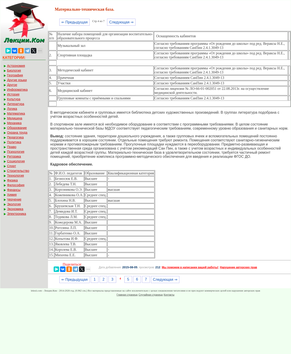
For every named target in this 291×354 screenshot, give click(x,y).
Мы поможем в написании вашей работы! (190, 267)
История (13, 94)
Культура (13, 99)
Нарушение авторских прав (238, 267)
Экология (14, 204)
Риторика (14, 156)
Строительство (18, 171)
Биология (14, 70)
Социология (16, 161)
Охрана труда (17, 132)
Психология (15, 151)
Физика (12, 180)
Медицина (14, 118)
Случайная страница (150, 294)
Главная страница (127, 294)
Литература (15, 104)
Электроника (16, 214)
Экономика (15, 209)
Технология (15, 175)
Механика (14, 123)
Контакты (169, 294)
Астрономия (16, 66)
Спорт (11, 166)
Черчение (14, 199)
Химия (12, 194)
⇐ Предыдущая (74, 22)
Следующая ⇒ (121, 22)
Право (11, 147)
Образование (17, 128)
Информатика (17, 89)
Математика (16, 113)
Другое (12, 85)
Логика (12, 108)
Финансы (13, 190)
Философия (15, 185)
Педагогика (15, 137)
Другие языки (17, 80)
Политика (14, 142)
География (15, 75)
